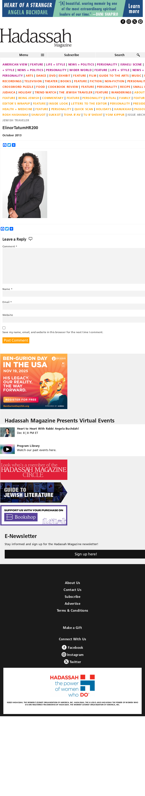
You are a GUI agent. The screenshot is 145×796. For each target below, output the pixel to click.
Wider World (80, 70)
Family (125, 98)
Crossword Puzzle (17, 86)
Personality (107, 64)
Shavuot (38, 114)
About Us (72, 583)
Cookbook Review (63, 86)
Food (40, 86)
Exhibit (64, 75)
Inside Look (58, 103)
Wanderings (121, 92)
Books (65, 81)
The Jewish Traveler (75, 92)
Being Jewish (28, 98)
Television (33, 81)
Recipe (125, 86)
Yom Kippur (115, 114)
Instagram (73, 654)
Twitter (72, 661)
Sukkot (55, 114)
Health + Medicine (17, 109)
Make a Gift (72, 628)
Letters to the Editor (89, 103)
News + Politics (81, 64)
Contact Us (72, 590)
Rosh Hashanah (15, 114)
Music (136, 75)
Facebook (72, 647)
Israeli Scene (131, 64)
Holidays (103, 109)
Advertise (72, 603)
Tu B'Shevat (92, 114)
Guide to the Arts (114, 75)
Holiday (25, 92)
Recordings (12, 81)
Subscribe (71, 55)
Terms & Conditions (72, 610)
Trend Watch (45, 92)
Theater (51, 81)
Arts (29, 75)
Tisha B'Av (72, 114)
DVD (52, 75)
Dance (41, 75)
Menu (23, 55)
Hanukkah (122, 109)
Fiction (96, 81)
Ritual (111, 98)
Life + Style (55, 64)
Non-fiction (114, 81)
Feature (36, 64)
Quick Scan (84, 109)
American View (14, 64)
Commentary (53, 98)
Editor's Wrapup (16, 103)
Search (120, 55)
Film (92, 75)
